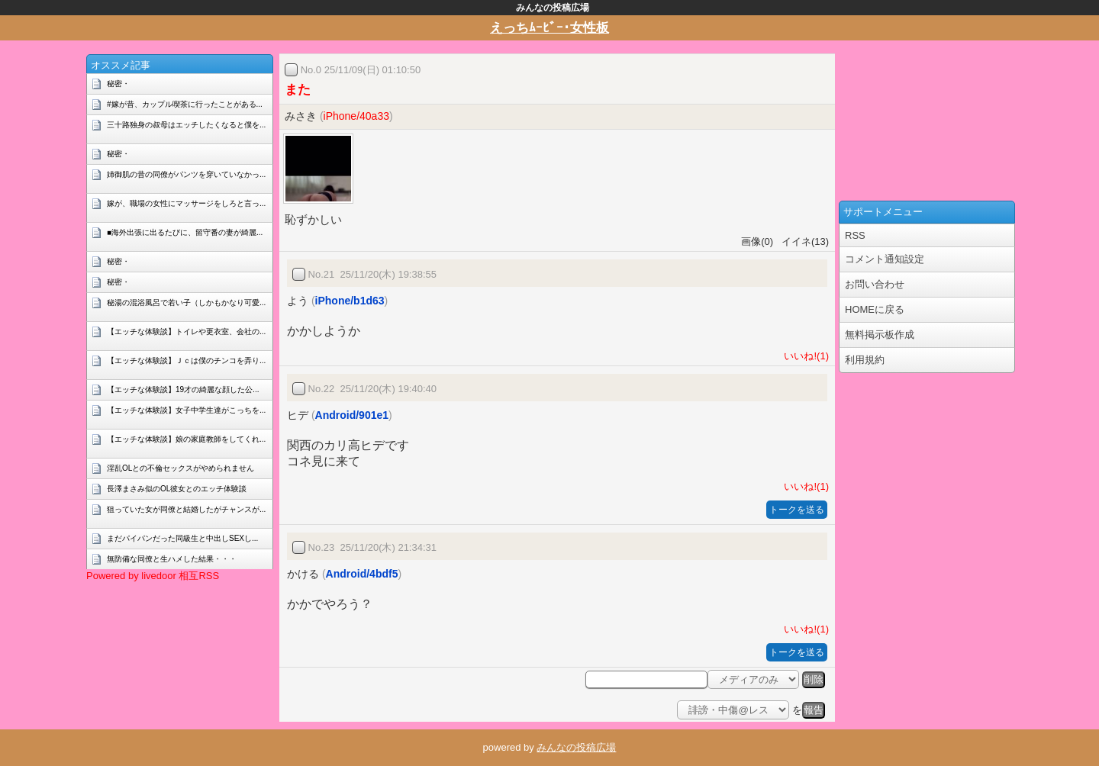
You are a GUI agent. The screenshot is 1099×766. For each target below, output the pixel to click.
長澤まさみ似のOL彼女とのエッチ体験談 (177, 488)
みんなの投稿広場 (576, 747)
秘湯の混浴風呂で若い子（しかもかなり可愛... (186, 302)
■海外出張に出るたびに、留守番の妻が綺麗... (185, 232)
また (298, 89)
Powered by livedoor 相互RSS (152, 575)
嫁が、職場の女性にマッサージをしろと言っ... (186, 203)
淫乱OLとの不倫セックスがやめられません (180, 468)
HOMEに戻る (874, 309)
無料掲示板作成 (879, 334)
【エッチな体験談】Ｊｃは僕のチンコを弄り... (186, 360)
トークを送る (796, 509)
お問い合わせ (874, 284)
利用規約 (865, 359)
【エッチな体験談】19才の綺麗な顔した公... (183, 389)
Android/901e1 (351, 415)
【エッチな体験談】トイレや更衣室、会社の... (186, 331)
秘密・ (118, 83)
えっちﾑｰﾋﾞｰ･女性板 (549, 28)
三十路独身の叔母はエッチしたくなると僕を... (186, 125)
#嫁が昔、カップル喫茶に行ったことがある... (185, 104)
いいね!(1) (803, 356)
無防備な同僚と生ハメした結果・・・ (172, 559)
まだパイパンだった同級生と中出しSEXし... (182, 538)
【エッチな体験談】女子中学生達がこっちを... (186, 410)
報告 (813, 710)
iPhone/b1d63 (350, 300)
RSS (855, 235)
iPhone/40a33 (356, 116)
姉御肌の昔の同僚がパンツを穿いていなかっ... (186, 174)
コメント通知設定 (884, 259)
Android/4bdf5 (362, 574)
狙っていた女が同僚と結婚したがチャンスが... (186, 509)
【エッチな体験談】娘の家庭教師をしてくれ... (186, 439)
